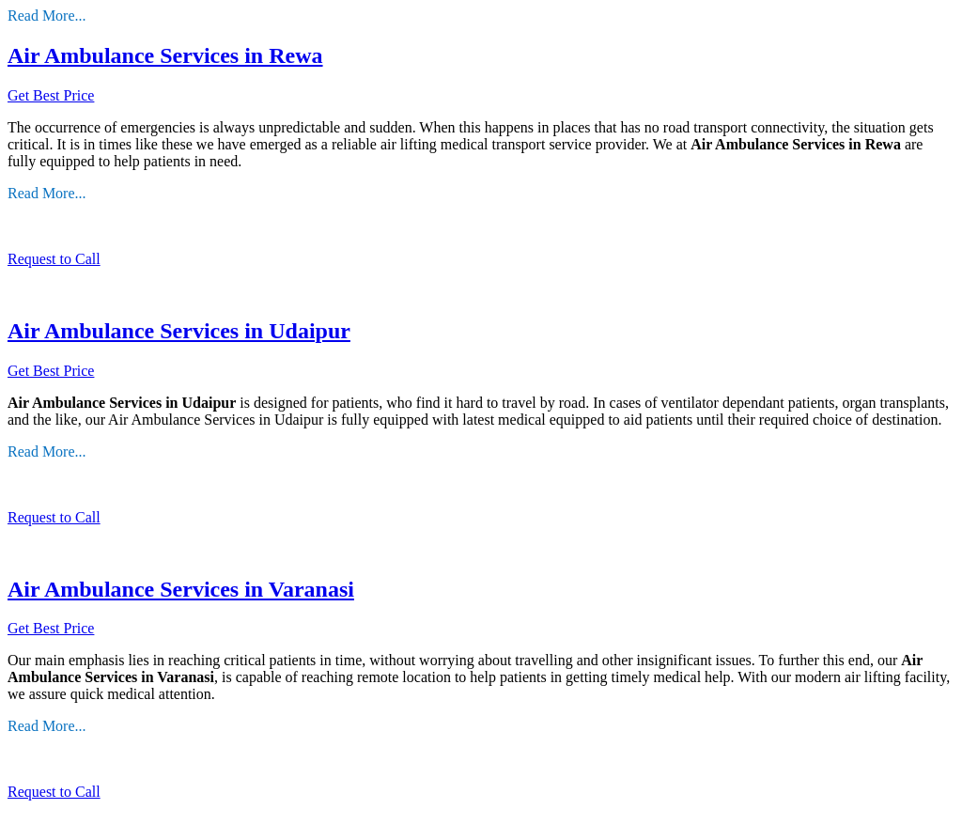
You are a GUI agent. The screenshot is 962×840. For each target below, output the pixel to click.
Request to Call (54, 259)
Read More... (47, 15)
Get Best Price (51, 95)
